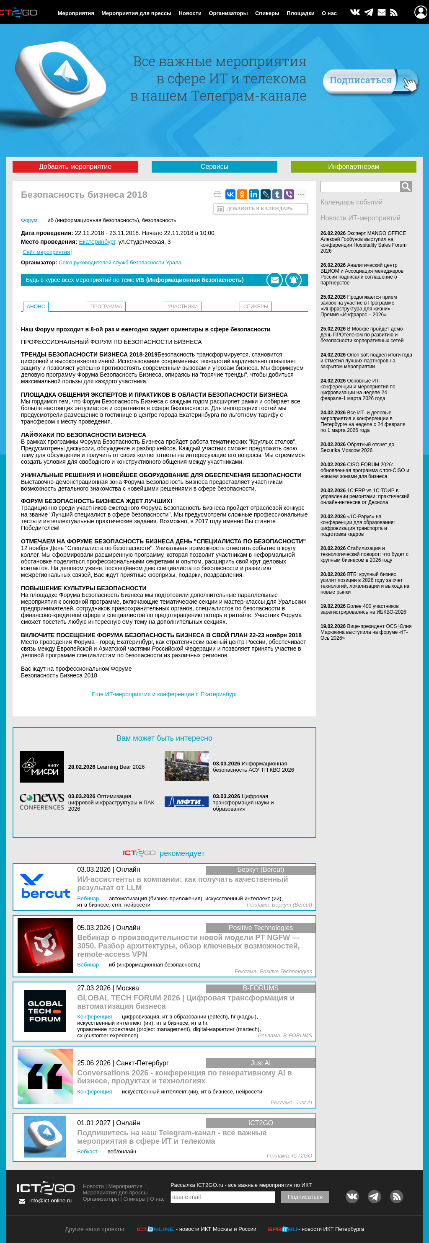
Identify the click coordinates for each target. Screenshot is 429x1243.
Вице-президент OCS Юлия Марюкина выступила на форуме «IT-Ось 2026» (366, 632)
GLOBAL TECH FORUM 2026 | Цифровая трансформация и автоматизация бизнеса (186, 1002)
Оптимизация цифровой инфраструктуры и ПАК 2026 (111, 802)
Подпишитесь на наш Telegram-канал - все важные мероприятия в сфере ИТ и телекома (171, 1137)
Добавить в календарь (259, 209)
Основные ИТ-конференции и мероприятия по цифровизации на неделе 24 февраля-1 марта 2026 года (357, 389)
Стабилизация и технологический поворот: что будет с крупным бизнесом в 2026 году (364, 554)
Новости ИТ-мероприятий (360, 218)
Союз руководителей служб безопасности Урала (120, 262)
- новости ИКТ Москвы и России (216, 1229)
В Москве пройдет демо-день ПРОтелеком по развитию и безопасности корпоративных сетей (362, 335)
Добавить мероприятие (75, 166)
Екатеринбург (97, 241)
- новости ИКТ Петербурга (331, 1229)
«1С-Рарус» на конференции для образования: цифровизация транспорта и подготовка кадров (357, 525)
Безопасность (159, 220)
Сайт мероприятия (46, 252)
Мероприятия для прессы (136, 13)
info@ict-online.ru (50, 1200)
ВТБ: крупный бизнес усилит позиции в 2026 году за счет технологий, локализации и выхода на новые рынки (364, 583)
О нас (329, 13)
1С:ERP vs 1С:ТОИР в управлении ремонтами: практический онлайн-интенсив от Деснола (365, 496)
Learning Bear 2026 (121, 767)
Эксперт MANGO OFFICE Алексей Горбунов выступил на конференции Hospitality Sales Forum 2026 (363, 242)
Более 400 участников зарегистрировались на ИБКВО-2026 (363, 609)
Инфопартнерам (353, 166)
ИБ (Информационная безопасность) (93, 220)
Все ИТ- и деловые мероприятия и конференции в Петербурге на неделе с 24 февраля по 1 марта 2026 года (363, 421)
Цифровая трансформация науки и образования (243, 802)
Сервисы (214, 166)
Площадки (300, 13)
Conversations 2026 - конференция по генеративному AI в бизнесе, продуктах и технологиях (184, 1077)
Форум (29, 220)
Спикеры (267, 13)
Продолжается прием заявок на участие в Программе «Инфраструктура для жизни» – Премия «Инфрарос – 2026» (358, 306)
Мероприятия (76, 13)
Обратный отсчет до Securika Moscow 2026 (357, 447)
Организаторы (228, 13)
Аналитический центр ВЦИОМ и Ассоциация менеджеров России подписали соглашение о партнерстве (361, 274)
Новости (190, 13)
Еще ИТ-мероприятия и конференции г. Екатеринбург (164, 694)
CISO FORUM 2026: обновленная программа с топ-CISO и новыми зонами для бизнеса (364, 470)
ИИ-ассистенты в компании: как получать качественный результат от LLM (182, 884)
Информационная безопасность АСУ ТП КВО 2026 (253, 766)
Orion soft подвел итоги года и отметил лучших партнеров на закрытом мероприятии (366, 361)
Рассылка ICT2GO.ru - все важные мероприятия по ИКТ (241, 1185)
